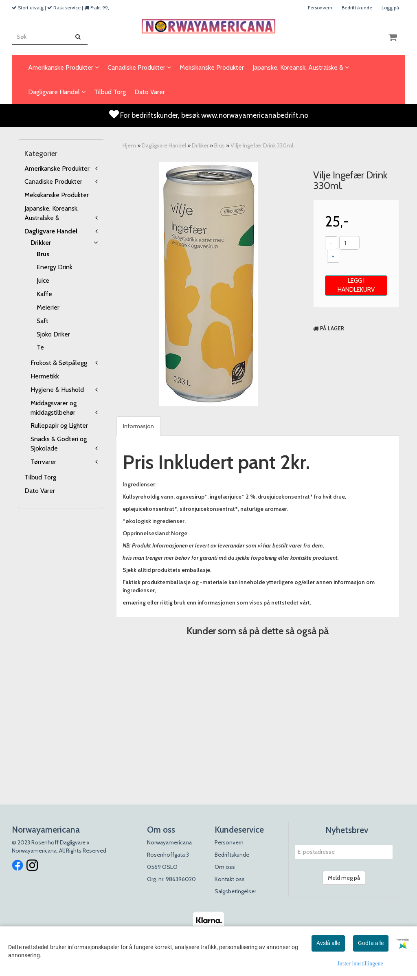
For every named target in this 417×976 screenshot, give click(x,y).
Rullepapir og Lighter (59, 425)
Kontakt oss (230, 879)
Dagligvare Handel (50, 231)
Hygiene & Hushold (57, 389)
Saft (42, 321)
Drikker (41, 242)
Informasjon (138, 426)
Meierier (48, 307)
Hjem (129, 145)
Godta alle (371, 943)
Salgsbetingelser (235, 891)
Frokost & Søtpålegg (59, 363)
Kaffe (44, 294)
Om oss (225, 866)
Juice (43, 280)
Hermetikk (45, 376)
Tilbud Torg (40, 477)
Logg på (390, 7)
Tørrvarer (43, 462)
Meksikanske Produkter (56, 195)
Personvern (320, 7)
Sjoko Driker (53, 334)
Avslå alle (328, 943)
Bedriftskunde (357, 7)
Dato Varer (39, 491)
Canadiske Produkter (53, 181)
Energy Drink (54, 267)
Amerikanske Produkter (57, 168)
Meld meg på (344, 877)
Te (40, 347)
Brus (43, 254)
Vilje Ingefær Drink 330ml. (262, 145)
